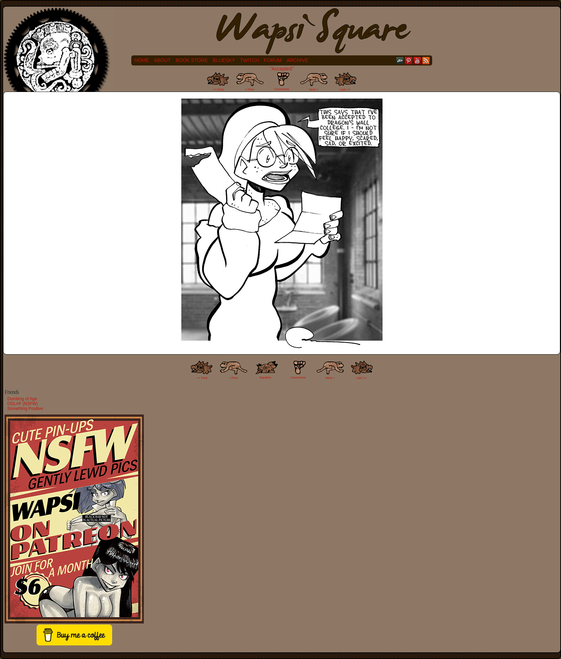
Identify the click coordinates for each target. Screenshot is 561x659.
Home (141, 60)
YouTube (417, 60)
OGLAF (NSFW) (22, 403)
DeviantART (400, 60)
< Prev (249, 89)
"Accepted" (282, 68)
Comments (281, 81)
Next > (313, 89)
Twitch (249, 60)
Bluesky (224, 60)
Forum (273, 60)
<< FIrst (202, 378)
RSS (426, 60)
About (162, 60)
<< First (218, 89)
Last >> (345, 89)
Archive (297, 60)
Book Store (192, 60)
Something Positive (25, 408)
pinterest (408, 60)
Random (265, 377)
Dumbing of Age (22, 398)
